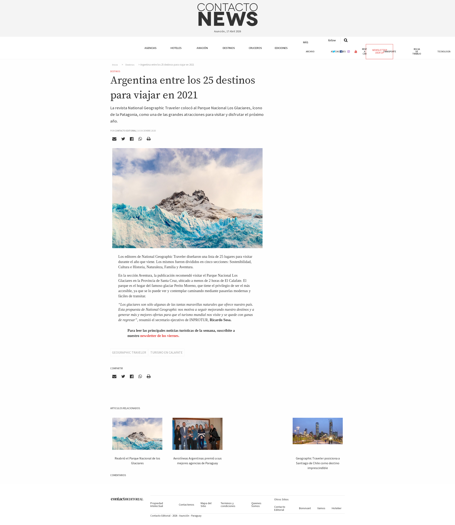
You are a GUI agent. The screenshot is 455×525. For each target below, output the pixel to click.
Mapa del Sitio (206, 504)
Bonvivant (305, 508)
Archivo (310, 51)
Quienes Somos (256, 504)
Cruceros (255, 48)
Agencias (151, 48)
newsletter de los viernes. (159, 336)
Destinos (229, 48)
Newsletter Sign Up (379, 51)
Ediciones (281, 48)
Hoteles (176, 48)
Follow (332, 40)
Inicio (115, 64)
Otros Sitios (281, 499)
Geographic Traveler (129, 352)
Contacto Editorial (279, 508)
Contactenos (186, 504)
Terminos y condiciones (228, 504)
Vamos (321, 508)
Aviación (202, 48)
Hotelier (337, 508)
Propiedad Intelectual (156, 504)
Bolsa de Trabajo (417, 51)
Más (305, 42)
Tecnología (444, 51)
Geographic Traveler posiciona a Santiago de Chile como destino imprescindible (318, 463)
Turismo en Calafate (166, 352)
